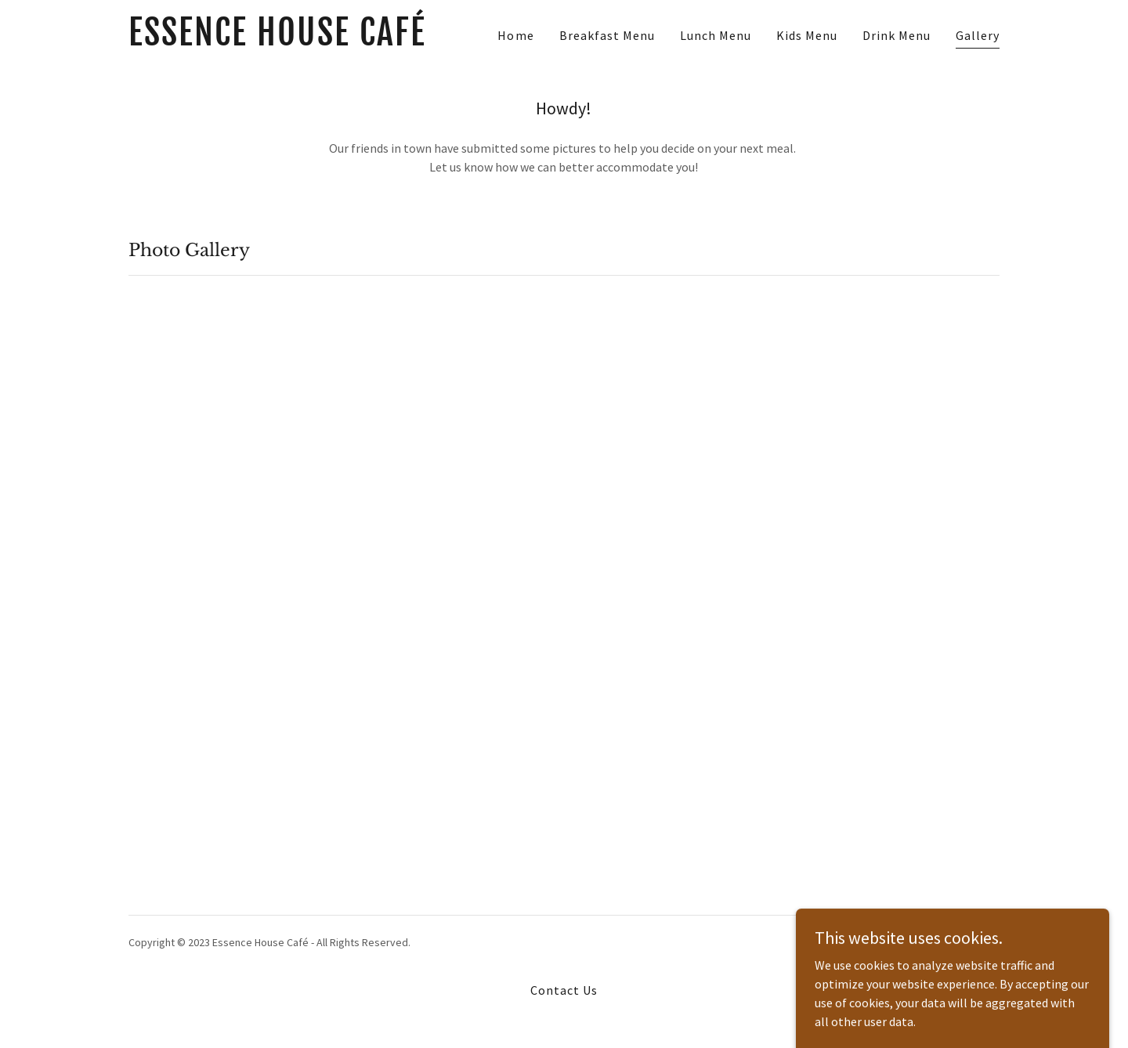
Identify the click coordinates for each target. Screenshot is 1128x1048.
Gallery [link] (978, 35)
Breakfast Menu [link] (607, 35)
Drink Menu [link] (896, 35)
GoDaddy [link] (978, 942)
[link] (280, 41)
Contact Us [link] (564, 990)
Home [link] (515, 35)
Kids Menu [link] (806, 35)
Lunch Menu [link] (715, 35)
